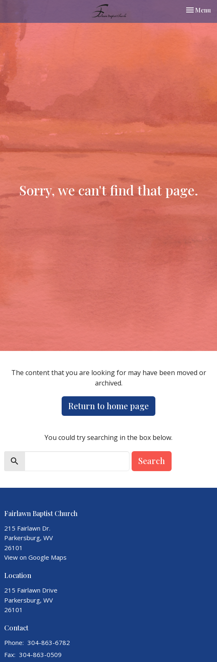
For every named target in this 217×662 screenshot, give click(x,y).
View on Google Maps (35, 557)
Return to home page (108, 405)
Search (151, 460)
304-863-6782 (48, 642)
